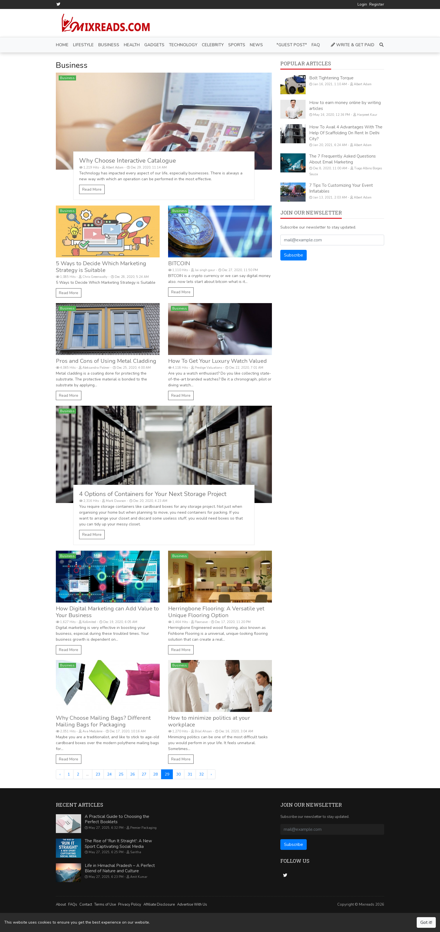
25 (121, 774)
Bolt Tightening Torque (331, 78)
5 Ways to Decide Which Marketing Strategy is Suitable (101, 267)
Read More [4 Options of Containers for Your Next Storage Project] (92, 534)
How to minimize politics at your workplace (209, 721)
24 (109, 774)
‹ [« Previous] (60, 774)
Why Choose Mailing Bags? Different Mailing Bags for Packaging (103, 721)
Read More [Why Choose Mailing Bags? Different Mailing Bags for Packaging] (68, 759)
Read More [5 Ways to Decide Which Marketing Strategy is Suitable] (68, 293)
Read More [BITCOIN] (181, 292)
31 (190, 774)
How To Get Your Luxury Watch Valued (217, 361)
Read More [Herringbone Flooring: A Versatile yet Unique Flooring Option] (181, 649)
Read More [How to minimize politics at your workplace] (181, 759)
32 (201, 774)
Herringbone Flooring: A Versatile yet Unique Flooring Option (216, 612)
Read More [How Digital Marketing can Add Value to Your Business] (68, 649)
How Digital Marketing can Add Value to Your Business (107, 612)
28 (155, 774)
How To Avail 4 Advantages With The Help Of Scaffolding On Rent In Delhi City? (345, 133)
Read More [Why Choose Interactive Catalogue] (92, 189)
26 (132, 774)
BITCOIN (179, 263)
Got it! (426, 922)
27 (144, 774)
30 (178, 774)
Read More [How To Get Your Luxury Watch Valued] (181, 395)
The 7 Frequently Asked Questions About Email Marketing (342, 159)
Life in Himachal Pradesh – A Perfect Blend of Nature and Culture (120, 868)
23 (98, 774)
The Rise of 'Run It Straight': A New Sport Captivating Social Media (118, 843)
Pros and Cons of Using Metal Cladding (106, 361)
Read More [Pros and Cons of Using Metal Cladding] (68, 395)
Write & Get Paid (352, 44)
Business (67, 77)
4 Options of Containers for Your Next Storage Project (152, 494)
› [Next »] (211, 774)
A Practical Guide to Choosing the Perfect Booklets (117, 819)
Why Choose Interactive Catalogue (127, 160)
